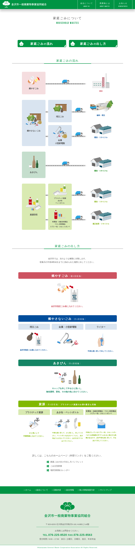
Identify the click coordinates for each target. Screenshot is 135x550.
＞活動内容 (56, 490)
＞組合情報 (69, 490)
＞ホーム (27, 490)
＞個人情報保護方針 (86, 490)
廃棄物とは (105, 5)
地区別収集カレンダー (60, 470)
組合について (87, 5)
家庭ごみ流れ (41, 43)
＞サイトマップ (105, 490)
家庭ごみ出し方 (93, 43)
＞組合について (41, 490)
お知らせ (123, 5)
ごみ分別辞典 (56, 466)
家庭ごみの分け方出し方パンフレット (66, 462)
